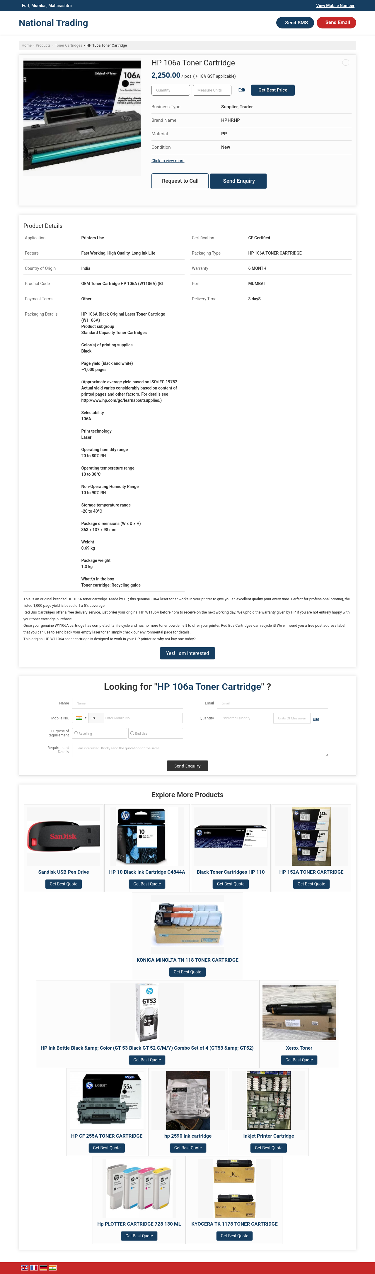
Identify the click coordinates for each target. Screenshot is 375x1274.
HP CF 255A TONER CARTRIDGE (106, 1136)
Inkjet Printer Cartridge (268, 1136)
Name (64, 703)
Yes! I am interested (187, 653)
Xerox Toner (299, 1048)
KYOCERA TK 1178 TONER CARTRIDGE (234, 1224)
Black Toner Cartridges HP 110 (231, 872)
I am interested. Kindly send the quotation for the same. (200, 750)
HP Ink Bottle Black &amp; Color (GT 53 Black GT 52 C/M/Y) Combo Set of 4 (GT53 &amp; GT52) (147, 1048)
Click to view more (167, 160)
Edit (242, 90)
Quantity (207, 718)
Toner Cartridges (68, 45)
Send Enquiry (239, 181)
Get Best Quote (63, 884)
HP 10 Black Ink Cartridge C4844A (147, 872)
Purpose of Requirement (58, 733)
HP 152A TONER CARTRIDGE (311, 872)
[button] (335, 5)
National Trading (53, 23)
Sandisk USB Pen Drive (63, 872)
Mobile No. (60, 718)
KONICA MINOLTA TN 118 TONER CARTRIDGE (187, 960)
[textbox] (212, 90)
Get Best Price (272, 90)
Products (43, 45)
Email (209, 703)
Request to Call (180, 181)
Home (27, 45)
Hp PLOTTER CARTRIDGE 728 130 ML (139, 1224)
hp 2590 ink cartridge (188, 1136)
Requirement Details (58, 750)
